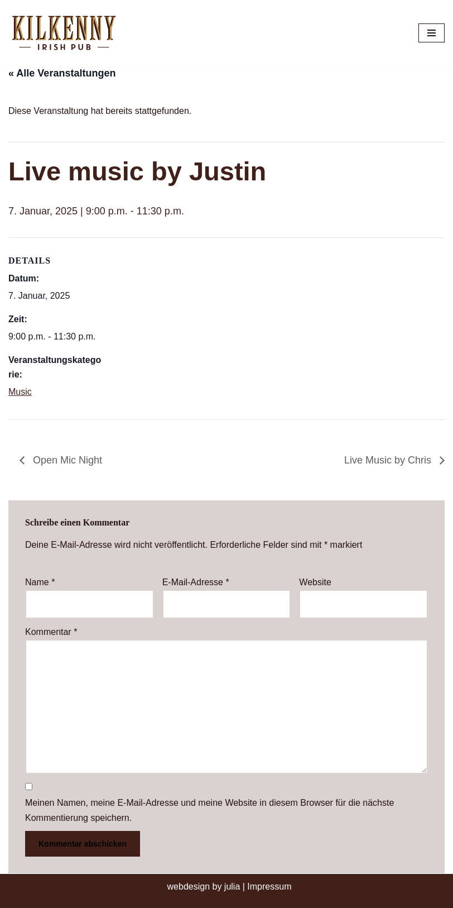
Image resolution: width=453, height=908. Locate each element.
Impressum (269, 886)
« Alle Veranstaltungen (61, 73)
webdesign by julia (203, 886)
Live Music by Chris (389, 460)
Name (40, 582)
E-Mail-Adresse (195, 582)
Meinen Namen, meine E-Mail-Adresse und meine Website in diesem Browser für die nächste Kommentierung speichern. (209, 810)
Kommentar (51, 632)
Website (315, 582)
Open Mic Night (66, 460)
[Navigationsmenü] (431, 32)
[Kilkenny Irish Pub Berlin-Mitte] (67, 33)
